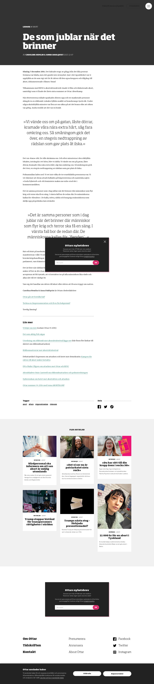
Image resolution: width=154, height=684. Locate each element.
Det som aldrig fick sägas (34, 334)
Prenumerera (130, 9)
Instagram (124, 652)
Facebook (124, 639)
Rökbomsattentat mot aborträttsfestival (40, 350)
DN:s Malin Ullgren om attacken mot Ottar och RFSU (46, 366)
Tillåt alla (87, 673)
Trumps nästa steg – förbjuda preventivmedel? (77, 523)
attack (31, 404)
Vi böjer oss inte (30, 328)
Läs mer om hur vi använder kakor (52, 678)
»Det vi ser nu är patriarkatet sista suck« (77, 467)
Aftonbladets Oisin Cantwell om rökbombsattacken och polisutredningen (55, 373)
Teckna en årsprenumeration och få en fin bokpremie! (46, 303)
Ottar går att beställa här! (34, 297)
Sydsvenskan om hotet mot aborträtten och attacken (46, 379)
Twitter (123, 645)
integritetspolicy (89, 601)
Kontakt (29, 652)
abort (25, 404)
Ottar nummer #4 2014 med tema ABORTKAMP (44, 385)
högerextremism (41, 404)
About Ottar (76, 652)
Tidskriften (32, 645)
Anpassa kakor (117, 674)
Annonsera (76, 645)
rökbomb (53, 404)
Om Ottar (30, 639)
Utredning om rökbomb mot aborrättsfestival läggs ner (47, 340)
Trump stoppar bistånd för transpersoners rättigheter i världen (40, 522)
